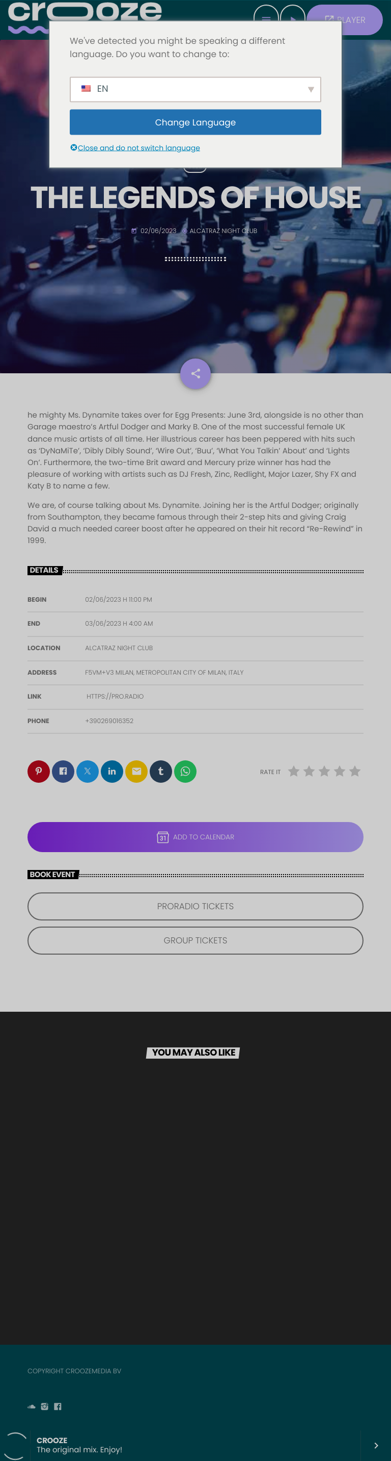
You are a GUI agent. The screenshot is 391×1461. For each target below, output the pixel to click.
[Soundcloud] (31, 1407)
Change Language (195, 122)
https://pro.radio (115, 697)
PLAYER (345, 20)
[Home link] (85, 20)
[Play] (292, 20)
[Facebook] (57, 1407)
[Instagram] (45, 1407)
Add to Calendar (195, 837)
